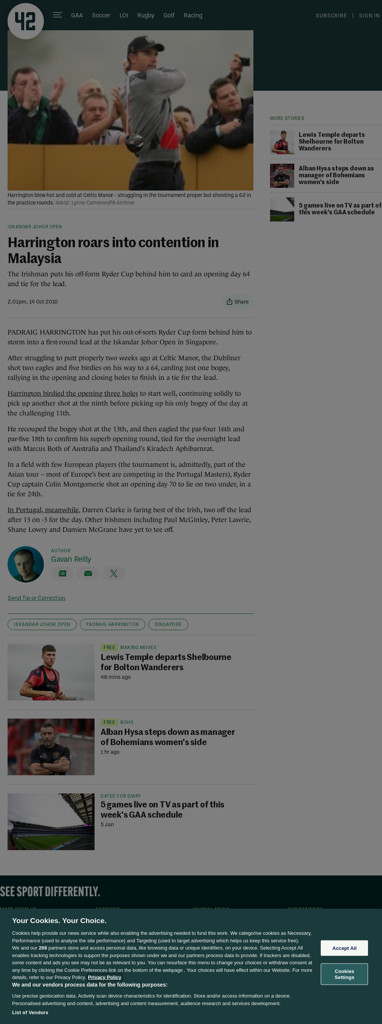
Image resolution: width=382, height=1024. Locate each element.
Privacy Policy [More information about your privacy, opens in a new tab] (104, 977)
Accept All (344, 948)
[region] (191, 966)
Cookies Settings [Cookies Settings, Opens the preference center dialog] (344, 974)
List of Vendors (30, 1012)
